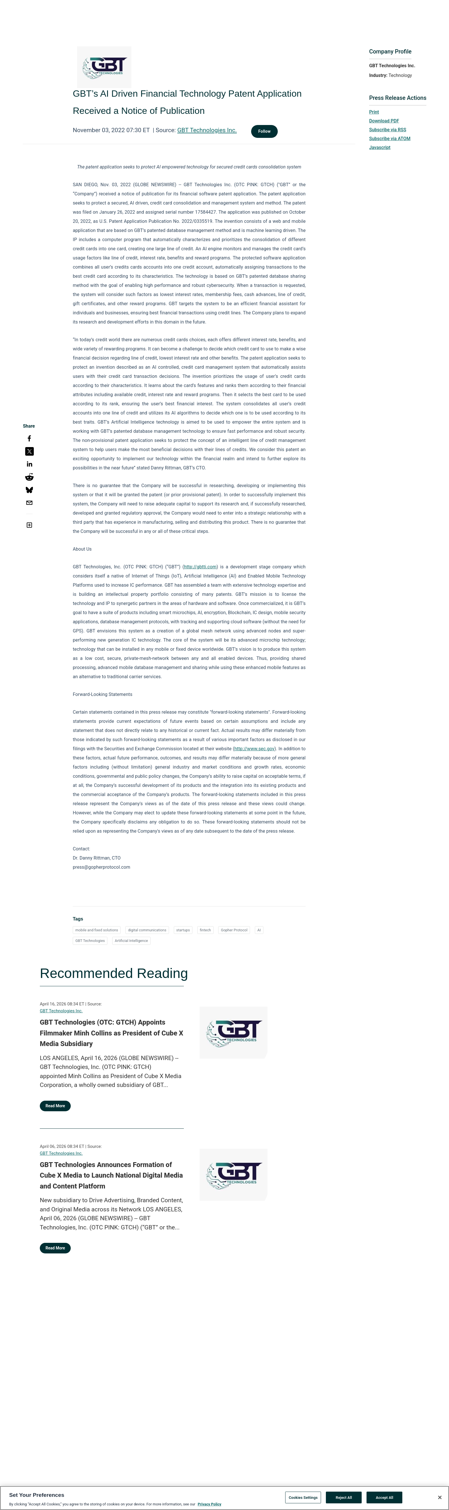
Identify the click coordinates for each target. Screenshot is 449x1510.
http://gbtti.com (200, 567)
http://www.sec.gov (254, 748)
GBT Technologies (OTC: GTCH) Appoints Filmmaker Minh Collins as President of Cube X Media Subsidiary (111, 1033)
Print (374, 112)
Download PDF (384, 121)
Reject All (344, 1499)
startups (183, 930)
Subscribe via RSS (387, 129)
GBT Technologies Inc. (207, 130)
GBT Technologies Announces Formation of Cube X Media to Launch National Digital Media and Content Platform (111, 1175)
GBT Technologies (90, 940)
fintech (205, 930)
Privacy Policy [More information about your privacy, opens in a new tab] (209, 1506)
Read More (55, 1106)
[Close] (440, 1499)
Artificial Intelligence (131, 940)
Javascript (379, 147)
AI (259, 930)
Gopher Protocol (234, 930)
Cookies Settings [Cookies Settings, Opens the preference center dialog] (303, 1499)
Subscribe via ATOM (389, 138)
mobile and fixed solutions (96, 930)
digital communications (147, 930)
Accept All (384, 1499)
